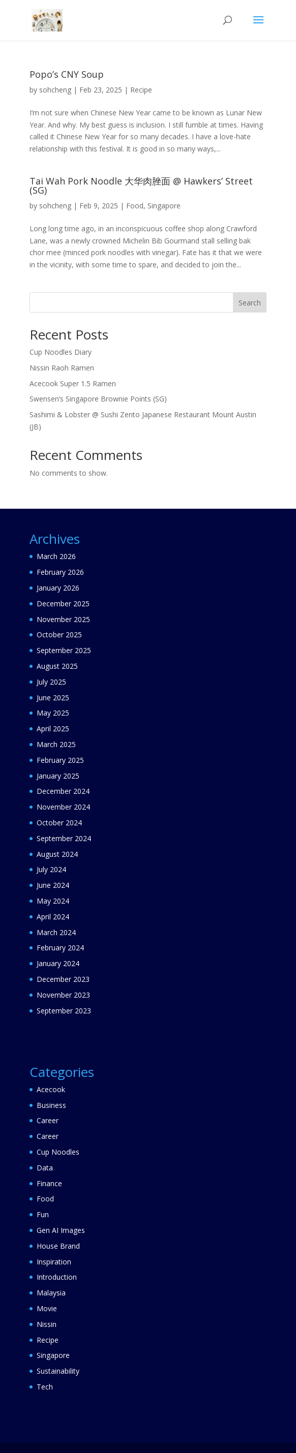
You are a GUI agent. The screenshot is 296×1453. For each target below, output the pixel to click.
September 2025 (64, 650)
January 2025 (58, 776)
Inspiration (54, 1261)
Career (47, 1120)
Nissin (46, 1324)
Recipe (141, 90)
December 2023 (63, 979)
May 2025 (53, 713)
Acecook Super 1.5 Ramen (72, 383)
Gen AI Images (61, 1230)
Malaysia (51, 1292)
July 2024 (51, 869)
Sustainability (58, 1371)
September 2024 (64, 838)
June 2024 (53, 885)
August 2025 (57, 666)
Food (134, 205)
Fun (43, 1214)
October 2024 (59, 822)
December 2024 (63, 791)
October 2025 (59, 634)
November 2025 (63, 619)
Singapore (164, 205)
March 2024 (56, 932)
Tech (45, 1387)
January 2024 (58, 963)
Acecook (51, 1089)
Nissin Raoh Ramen (61, 368)
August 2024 (57, 854)
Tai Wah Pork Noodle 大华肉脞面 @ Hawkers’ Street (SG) (141, 185)
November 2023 (63, 995)
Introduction (57, 1277)
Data (45, 1167)
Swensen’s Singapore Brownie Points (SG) (98, 399)
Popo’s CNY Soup (66, 74)
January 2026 (58, 588)
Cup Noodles (58, 1152)
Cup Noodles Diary (60, 352)
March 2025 (56, 744)
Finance (49, 1183)
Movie (47, 1308)
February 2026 (60, 572)
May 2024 (53, 901)
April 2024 (53, 916)
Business (51, 1105)
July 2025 (51, 682)
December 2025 (63, 603)
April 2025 (53, 728)
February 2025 (60, 760)
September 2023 (64, 1010)
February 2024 (60, 947)
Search (250, 302)
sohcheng (55, 90)
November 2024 (63, 807)
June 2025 (53, 697)
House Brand (58, 1246)
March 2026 (56, 556)
